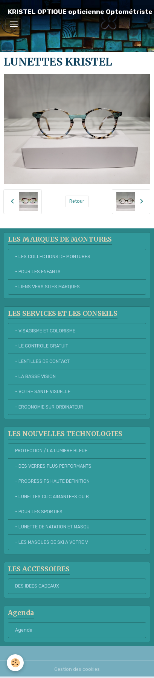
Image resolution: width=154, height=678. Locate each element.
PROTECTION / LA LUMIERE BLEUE (51, 450)
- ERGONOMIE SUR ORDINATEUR (49, 407)
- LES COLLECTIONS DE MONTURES (52, 256)
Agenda (23, 630)
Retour (76, 201)
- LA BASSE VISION (35, 376)
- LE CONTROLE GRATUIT (41, 346)
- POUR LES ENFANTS (38, 271)
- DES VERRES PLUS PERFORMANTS (53, 466)
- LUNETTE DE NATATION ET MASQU (52, 527)
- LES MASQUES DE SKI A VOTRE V (51, 542)
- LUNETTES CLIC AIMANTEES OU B (52, 496)
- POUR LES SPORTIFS (39, 511)
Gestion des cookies (77, 669)
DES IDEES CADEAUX (37, 586)
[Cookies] (15, 662)
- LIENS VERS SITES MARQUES (47, 286)
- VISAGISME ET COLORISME (45, 331)
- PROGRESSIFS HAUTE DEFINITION (52, 481)
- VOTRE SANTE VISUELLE (42, 391)
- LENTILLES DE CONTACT (42, 361)
